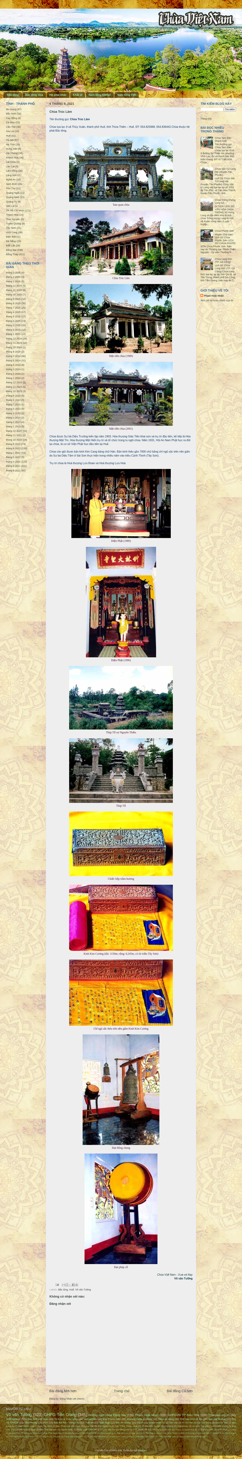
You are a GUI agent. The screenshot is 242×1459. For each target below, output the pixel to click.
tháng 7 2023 (13, 404)
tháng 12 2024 (14, 338)
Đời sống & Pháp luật (196, 1437)
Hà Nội (10, 140)
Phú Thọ (10, 188)
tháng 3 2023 (13, 417)
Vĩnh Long (11, 232)
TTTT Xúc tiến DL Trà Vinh (49, 1437)
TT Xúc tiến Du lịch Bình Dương (157, 1426)
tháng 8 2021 (13, 470)
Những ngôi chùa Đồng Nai (107, 1415)
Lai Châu (11, 162)
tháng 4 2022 (13, 461)
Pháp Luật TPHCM (86, 1429)
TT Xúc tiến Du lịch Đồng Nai (114, 1429)
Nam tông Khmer (100, 94)
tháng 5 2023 (13, 408)
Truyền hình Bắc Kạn (96, 1437)
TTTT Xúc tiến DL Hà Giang (21, 1437)
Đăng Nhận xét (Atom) (72, 1398)
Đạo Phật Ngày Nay (53, 1433)
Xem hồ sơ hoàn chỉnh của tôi (217, 300)
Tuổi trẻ (89, 1422)
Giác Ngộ (104, 1422)
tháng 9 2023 (13, 395)
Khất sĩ (77, 94)
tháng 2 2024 (13, 373)
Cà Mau (10, 122)
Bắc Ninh (11, 113)
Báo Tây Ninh (45, 1426)
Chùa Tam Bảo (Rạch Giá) (223, 139)
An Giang (11, 109)
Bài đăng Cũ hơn (180, 1391)
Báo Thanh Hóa (26, 1426)
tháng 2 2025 (13, 329)
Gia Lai (10, 131)
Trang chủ (121, 1391)
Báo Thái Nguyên (48, 1429)
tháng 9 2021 (13, 466)
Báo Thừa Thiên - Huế (126, 1426)
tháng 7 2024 (13, 356)
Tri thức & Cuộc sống (66, 1419)
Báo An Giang (123, 1422)
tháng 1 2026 (13, 281)
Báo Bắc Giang (220, 1426)
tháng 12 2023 (14, 382)
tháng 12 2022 (14, 431)
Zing (181, 1437)
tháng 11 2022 (14, 435)
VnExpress (13, 1419)
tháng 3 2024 (13, 369)
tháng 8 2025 (13, 303)
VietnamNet (90, 1419)
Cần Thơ (11, 127)
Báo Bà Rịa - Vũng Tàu (66, 1422)
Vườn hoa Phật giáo (167, 1437)
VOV (45, 1422)
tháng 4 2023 (13, 413)
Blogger (142, 1450)
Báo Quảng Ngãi (27, 1429)
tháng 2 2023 (13, 422)
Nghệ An (11, 179)
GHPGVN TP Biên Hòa (183, 1415)
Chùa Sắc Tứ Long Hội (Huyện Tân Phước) (225, 171)
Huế (71, 1289)
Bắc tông (13, 94)
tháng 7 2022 (13, 453)
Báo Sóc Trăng (154, 1430)
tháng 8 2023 (13, 400)
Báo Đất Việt (203, 1433)
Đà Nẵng (11, 241)
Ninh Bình (11, 184)
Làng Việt (89, 1426)
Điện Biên (11, 236)
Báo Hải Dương (217, 1419)
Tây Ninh (11, 228)
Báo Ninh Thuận (170, 1433)
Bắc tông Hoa (34, 94)
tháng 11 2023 (14, 387)
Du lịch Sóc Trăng (173, 1430)
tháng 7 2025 (13, 307)
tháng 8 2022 (13, 448)
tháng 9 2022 (13, 444)
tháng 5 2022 (13, 457)
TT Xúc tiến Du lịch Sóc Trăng (196, 1422)
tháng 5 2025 (13, 316)
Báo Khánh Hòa (153, 1433)
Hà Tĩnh (10, 144)
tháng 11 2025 (14, 290)
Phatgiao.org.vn (219, 1415)
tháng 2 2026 (13, 277)
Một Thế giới (230, 1433)
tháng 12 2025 (14, 285)
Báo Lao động (166, 1419)
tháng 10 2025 (14, 294)
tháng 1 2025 (13, 334)
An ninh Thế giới (200, 1426)
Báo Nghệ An (104, 1426)
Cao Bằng (11, 118)
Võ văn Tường (83, 1289)
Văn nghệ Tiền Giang (145, 1437)
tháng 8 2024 (13, 351)
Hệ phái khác (58, 94)
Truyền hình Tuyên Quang (120, 1437)
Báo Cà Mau (122, 1433)
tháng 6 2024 (13, 360)
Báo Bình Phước (89, 1433)
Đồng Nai (11, 250)
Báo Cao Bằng (106, 1433)
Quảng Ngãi (12, 192)
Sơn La (10, 206)
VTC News (138, 1429)
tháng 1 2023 (13, 426)
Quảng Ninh (12, 197)
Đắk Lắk (10, 245)
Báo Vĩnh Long (187, 1433)
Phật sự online (229, 1430)
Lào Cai (10, 166)
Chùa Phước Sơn (224, 230)
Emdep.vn (217, 1433)
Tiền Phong (30, 1422)
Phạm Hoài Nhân (214, 295)
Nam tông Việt (126, 94)
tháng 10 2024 (14, 347)
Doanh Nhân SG (157, 1422)
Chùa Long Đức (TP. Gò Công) (223, 260)
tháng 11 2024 (14, 343)
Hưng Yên (11, 148)
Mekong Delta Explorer (139, 1419)
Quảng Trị (11, 201)
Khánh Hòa (12, 157)
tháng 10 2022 (14, 439)
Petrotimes (183, 1426)
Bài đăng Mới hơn (62, 1391)
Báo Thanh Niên (112, 1419)
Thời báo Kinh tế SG (191, 1419)
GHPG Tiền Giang (60, 1414)
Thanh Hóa (12, 214)
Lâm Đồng (11, 170)
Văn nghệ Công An (32, 1433)
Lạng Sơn (11, 175)
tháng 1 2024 (13, 378)
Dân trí (140, 1422)
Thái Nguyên (13, 219)
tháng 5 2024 (13, 365)
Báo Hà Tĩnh (221, 1422)
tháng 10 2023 (14, 391)
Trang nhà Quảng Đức (74, 1437)
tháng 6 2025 (13, 312)
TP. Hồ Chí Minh (15, 210)
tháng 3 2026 (13, 272)
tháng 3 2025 (13, 325)
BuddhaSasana (72, 1433)
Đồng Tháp (12, 254)
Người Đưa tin (190, 1430)
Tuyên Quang (13, 223)
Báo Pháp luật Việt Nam (68, 1426)
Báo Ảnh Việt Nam (38, 1419)
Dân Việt (173, 1422)
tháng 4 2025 (13, 321)
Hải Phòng (12, 153)
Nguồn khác (67, 1429)
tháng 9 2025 (13, 299)
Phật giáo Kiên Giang (210, 1430)
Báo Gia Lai (137, 1433)
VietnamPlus (14, 1433)
